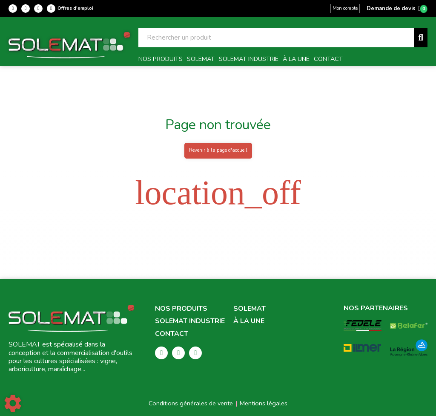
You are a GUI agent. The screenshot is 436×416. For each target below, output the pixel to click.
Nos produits (181, 309)
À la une (248, 321)
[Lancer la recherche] (420, 37)
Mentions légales (263, 403)
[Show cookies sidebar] (12, 403)
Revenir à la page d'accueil (218, 150)
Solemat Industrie (190, 321)
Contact (171, 334)
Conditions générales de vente (191, 403)
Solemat (249, 309)
